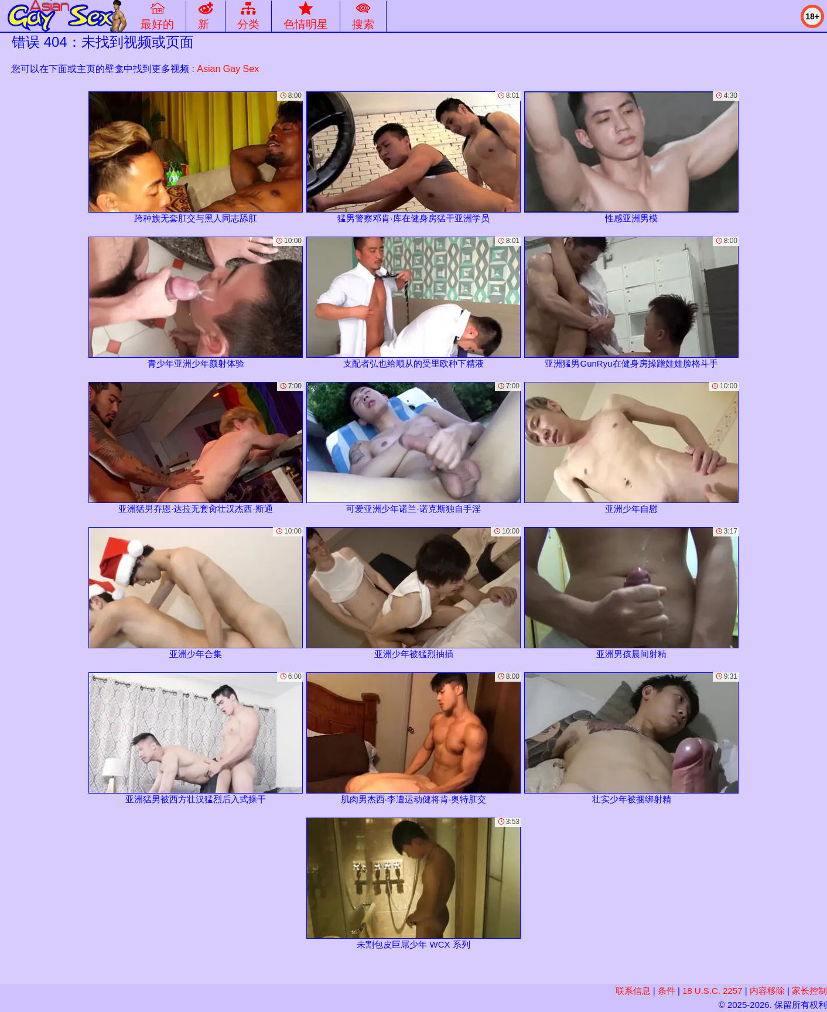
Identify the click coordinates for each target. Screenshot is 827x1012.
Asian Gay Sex (228, 69)
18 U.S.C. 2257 (712, 991)
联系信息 (633, 991)
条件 (666, 991)
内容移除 (767, 991)
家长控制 (809, 991)
